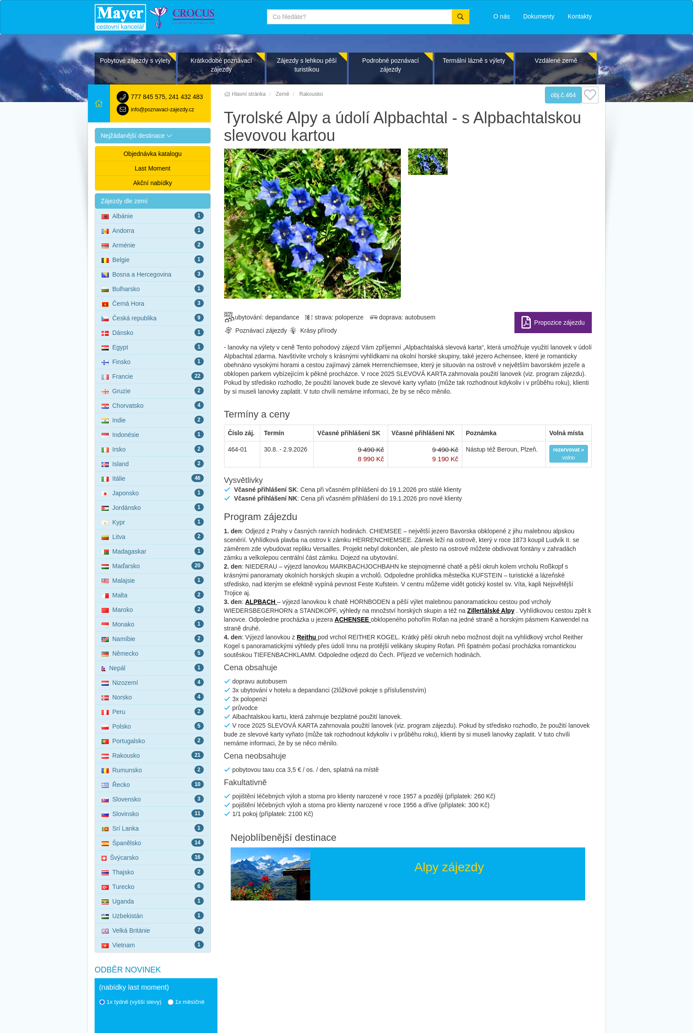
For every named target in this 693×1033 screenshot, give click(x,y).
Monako (153, 624)
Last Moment (153, 168)
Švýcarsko (153, 857)
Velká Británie (153, 930)
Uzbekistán (153, 915)
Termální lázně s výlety (473, 60)
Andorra (153, 230)
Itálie (153, 478)
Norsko (153, 697)
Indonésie (153, 434)
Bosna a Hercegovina (153, 274)
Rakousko (153, 755)
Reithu (307, 637)
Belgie (153, 259)
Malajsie (153, 580)
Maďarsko (153, 566)
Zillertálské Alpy (490, 610)
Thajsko (153, 872)
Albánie (153, 216)
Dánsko (153, 332)
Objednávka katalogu (152, 153)
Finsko (153, 361)
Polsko (153, 726)
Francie (153, 376)
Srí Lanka (153, 828)
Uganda (153, 901)
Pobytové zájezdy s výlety (135, 60)
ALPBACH (261, 601)
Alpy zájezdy (449, 867)
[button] (152, 135)
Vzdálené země (556, 60)
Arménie (153, 245)
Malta (153, 595)
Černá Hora (153, 303)
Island (153, 463)
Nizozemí (153, 682)
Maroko (153, 609)
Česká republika (153, 318)
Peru (153, 711)
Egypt (153, 347)
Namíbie (153, 638)
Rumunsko (153, 770)
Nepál (153, 668)
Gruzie (153, 391)
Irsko (153, 449)
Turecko (153, 886)
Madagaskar (153, 551)
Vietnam (153, 945)
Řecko (153, 784)
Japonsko (153, 493)
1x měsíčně (186, 1002)
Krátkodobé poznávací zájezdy (221, 65)
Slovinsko (153, 813)
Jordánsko (153, 507)
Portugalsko (153, 740)
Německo (153, 653)
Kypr (153, 522)
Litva (153, 536)
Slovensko (153, 799)
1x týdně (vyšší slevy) (130, 1002)
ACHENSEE (353, 619)
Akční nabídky (152, 182)
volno (568, 454)
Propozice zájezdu (559, 322)
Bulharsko (153, 288)
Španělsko (153, 843)
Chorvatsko (153, 405)
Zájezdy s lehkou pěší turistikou (306, 65)
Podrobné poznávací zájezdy (390, 65)
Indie (153, 420)
